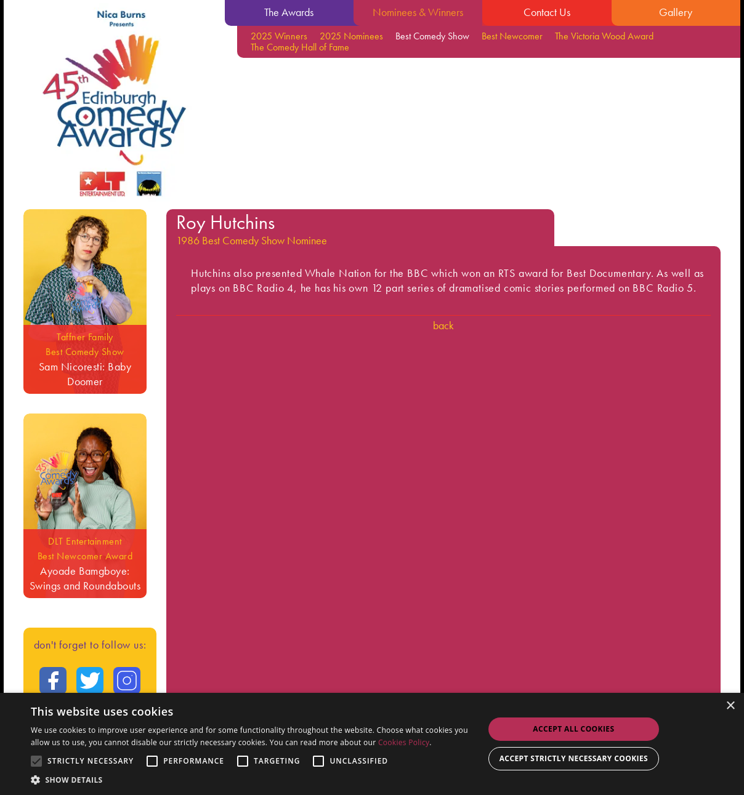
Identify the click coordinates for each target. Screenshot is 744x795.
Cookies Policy (403, 742)
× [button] (730, 706)
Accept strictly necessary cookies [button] (573, 758)
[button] (251, 779)
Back (443, 325)
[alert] (372, 744)
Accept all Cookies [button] (573, 729)
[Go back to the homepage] (114, 105)
